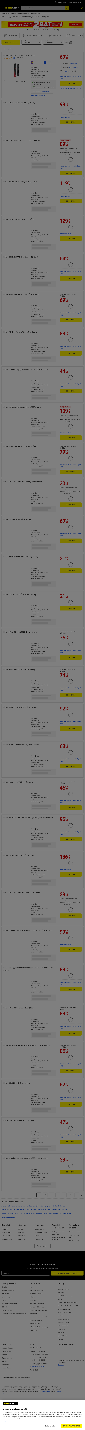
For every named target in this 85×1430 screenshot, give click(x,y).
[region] (42, 1415)
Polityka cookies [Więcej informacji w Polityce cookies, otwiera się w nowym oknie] (7, 1421)
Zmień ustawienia (50, 1426)
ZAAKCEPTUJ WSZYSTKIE (71, 1426)
